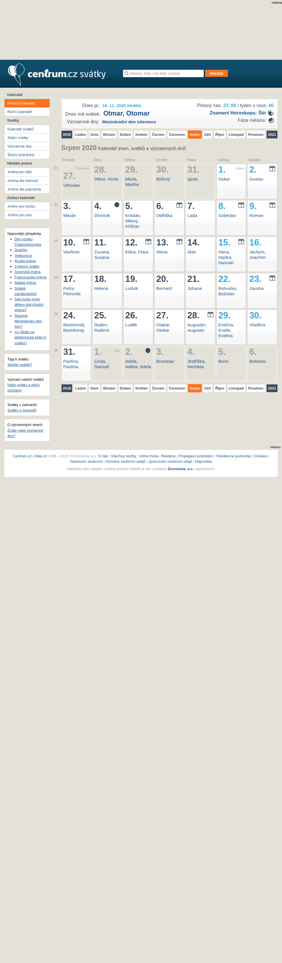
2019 (67, 134)
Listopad (236, 134)
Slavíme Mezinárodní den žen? (28, 321)
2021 (272, 134)
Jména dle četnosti (22, 181)
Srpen (195, 134)
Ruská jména (25, 261)
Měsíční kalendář (21, 103)
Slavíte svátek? (19, 364)
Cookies (260, 456)
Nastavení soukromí (86, 461)
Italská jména (25, 282)
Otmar (112, 113)
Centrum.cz (22, 456)
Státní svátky (17, 138)
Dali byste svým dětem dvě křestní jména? (29, 304)
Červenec (177, 134)
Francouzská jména (30, 277)
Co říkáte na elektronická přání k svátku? (30, 337)
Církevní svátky (27, 266)
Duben (125, 134)
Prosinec (256, 134)
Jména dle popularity (24, 189)
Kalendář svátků (20, 129)
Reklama (169, 456)
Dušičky (21, 250)
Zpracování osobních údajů (170, 461)
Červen (158, 134)
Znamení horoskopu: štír (238, 113)
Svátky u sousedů (21, 410)
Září (207, 134)
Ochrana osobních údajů (125, 461)
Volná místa (148, 456)
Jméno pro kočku (21, 206)
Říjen (219, 134)
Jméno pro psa (19, 215)
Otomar (138, 113)
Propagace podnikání (196, 456)
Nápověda (203, 461)
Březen (109, 134)
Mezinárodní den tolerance (129, 121)
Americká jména (28, 272)
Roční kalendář (19, 112)
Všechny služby (124, 456)
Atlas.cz (40, 456)
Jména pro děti (19, 172)
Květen (141, 134)
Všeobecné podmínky (233, 456)
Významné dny (19, 146)
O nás (103, 456)
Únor (94, 134)
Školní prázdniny (20, 155)
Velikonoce (23, 255)
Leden (80, 134)
